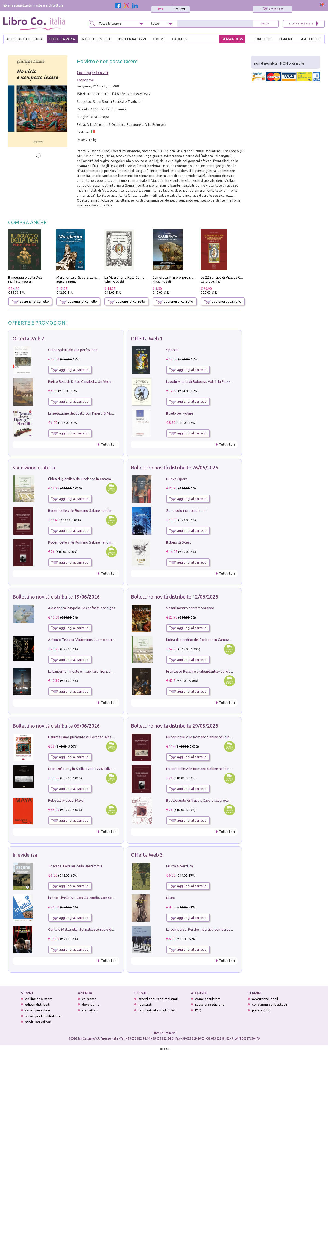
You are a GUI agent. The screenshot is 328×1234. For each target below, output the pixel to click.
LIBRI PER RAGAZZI (131, 39)
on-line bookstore (38, 998)
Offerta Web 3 (147, 854)
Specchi (172, 350)
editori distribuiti (37, 1004)
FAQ (198, 1010)
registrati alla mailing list (157, 1010)
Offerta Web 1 (147, 338)
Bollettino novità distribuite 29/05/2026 (174, 725)
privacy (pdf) (261, 1010)
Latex (170, 898)
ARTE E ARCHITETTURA (24, 39)
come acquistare (208, 998)
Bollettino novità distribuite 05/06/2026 (56, 725)
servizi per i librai (37, 1010)
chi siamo (89, 998)
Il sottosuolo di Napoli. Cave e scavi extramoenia (204, 800)
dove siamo (91, 1004)
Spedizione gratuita (34, 467)
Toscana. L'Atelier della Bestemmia (75, 866)
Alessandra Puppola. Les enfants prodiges (81, 608)
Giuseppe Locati (92, 72)
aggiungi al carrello (30, 301)
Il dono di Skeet (178, 542)
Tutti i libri (109, 444)
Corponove (85, 80)
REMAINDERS (232, 39)
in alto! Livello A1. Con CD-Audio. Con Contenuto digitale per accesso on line (108, 898)
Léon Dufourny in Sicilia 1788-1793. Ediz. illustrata (87, 769)
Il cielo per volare (179, 413)
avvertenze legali (265, 998)
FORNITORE (263, 39)
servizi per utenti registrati (158, 998)
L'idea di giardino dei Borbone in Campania (82, 479)
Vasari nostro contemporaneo (190, 608)
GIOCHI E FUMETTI (96, 39)
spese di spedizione (209, 1004)
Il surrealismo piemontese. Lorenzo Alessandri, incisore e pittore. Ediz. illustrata (111, 737)
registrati (180, 9)
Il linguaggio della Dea (25, 277)
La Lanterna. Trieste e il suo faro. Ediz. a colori (84, 671)
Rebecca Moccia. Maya (66, 800)
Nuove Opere (177, 479)
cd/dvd (159, 39)
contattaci (90, 1010)
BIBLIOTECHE (310, 39)
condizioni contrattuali (269, 1004)
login (161, 9)
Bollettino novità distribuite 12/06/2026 (174, 596)
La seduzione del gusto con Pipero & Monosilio (85, 413)
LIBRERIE (286, 39)
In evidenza (25, 854)
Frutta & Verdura (179, 866)
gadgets (179, 39)
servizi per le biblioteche (43, 1016)
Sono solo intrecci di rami (186, 510)
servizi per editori (38, 1021)
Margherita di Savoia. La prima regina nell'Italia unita (96, 277)
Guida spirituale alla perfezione (73, 350)
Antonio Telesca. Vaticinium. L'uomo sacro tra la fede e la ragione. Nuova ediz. (110, 639)
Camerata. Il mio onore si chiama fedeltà (184, 277)
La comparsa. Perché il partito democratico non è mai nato (212, 929)
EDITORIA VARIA (62, 39)
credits (164, 1048)
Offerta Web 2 (28, 338)
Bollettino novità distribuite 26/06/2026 (174, 467)
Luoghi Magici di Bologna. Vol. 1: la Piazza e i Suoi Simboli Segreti (218, 381)
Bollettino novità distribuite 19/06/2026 (56, 596)
